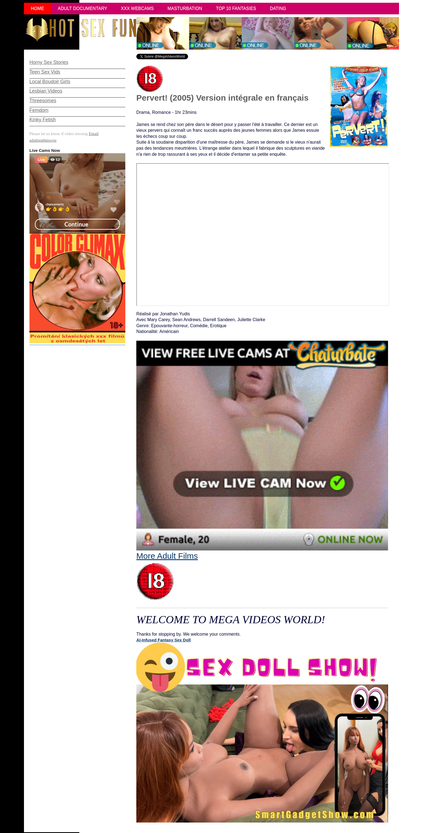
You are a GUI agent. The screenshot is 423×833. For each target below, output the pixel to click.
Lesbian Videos (46, 91)
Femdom (38, 110)
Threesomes (42, 100)
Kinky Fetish (42, 119)
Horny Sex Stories (48, 62)
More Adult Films (167, 575)
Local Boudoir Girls (49, 81)
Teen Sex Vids (44, 72)
